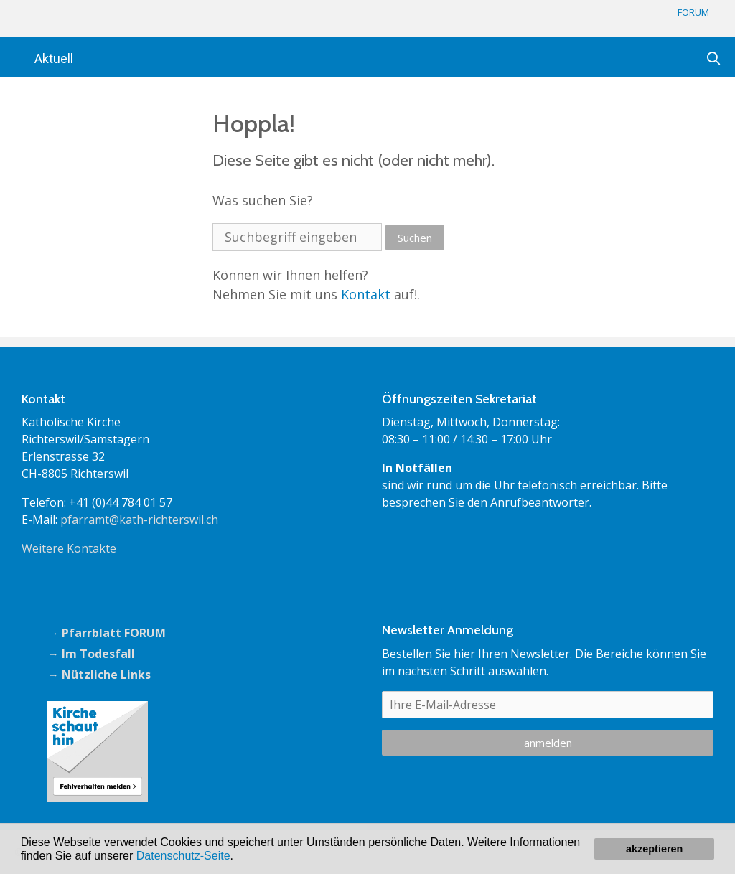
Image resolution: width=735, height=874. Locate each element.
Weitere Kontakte (69, 548)
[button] (238, 857)
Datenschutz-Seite (183, 856)
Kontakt (365, 294)
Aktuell (53, 58)
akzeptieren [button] (654, 849)
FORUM (693, 12)
